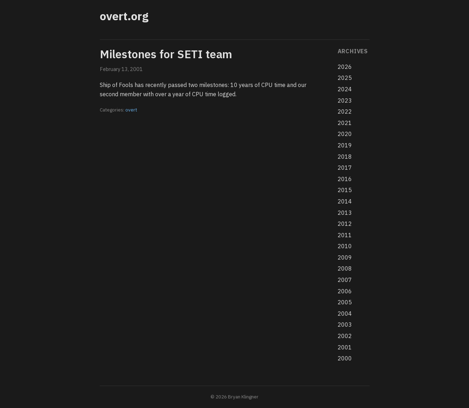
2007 (345, 279)
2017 (345, 167)
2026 (345, 66)
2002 (345, 335)
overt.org (124, 16)
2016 (345, 179)
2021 (345, 122)
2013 (345, 212)
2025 (345, 77)
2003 (345, 324)
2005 (345, 302)
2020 (345, 133)
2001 (345, 347)
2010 (345, 246)
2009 (345, 257)
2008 (345, 268)
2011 (345, 235)
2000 (345, 358)
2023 (345, 100)
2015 (345, 190)
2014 (345, 201)
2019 (345, 145)
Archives (353, 51)
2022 (345, 111)
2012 (345, 223)
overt (131, 110)
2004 (345, 313)
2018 (345, 156)
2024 (345, 89)
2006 (345, 291)
